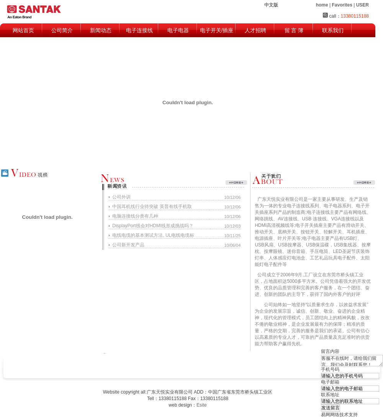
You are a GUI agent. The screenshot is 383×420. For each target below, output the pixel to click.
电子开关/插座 (217, 30)
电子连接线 (139, 30)
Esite (201, 405)
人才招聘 (255, 30)
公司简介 (62, 30)
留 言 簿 (294, 30)
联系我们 (333, 30)
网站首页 (23, 30)
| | (342, 5)
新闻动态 (100, 30)
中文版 (271, 5)
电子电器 (178, 30)
